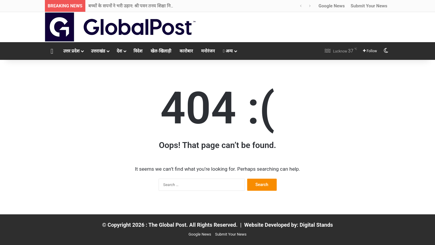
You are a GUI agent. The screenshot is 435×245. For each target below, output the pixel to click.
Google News (331, 6)
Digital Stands (316, 225)
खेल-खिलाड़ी (161, 51)
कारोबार (186, 51)
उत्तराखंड (98, 51)
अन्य (228, 51)
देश (119, 51)
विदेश (137, 51)
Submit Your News (369, 6)
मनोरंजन (208, 51)
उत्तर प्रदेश (71, 51)
